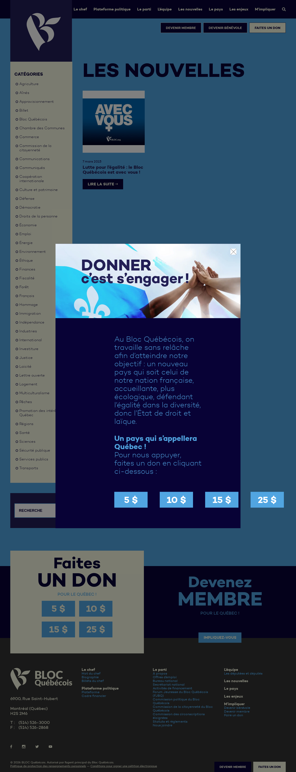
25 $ (267, 499)
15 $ (222, 499)
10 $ (176, 499)
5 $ (131, 499)
